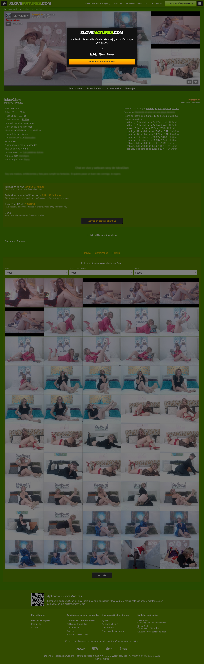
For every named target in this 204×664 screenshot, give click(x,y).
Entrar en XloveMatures (102, 61)
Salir (102, 48)
